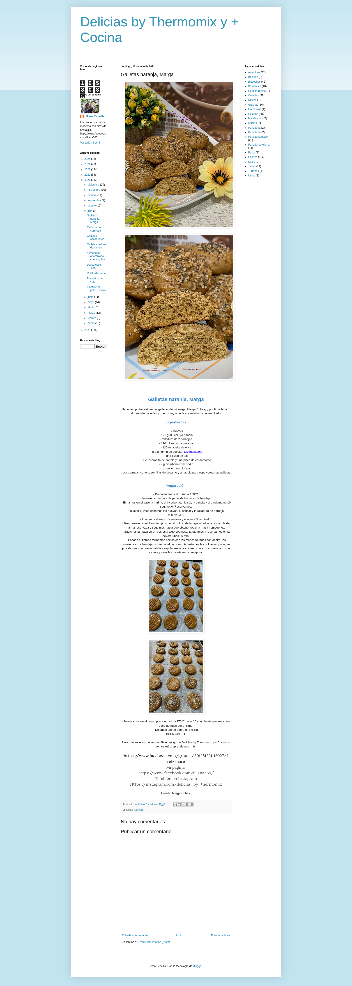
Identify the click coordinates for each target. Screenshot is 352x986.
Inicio (179, 935)
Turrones (253, 171)
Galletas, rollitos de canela (96, 246)
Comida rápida (257, 91)
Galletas (138, 809)
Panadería (254, 132)
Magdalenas (255, 118)
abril (90, 307)
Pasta (251, 152)
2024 (87, 164)
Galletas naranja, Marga (93, 219)
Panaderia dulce (258, 136)
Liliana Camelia (94, 116)
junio (90, 297)
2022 (87, 174)
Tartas (252, 166)
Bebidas (253, 77)
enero (91, 323)
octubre (92, 195)
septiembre (94, 200)
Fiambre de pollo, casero (96, 288)
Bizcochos (254, 81)
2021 (87, 179)
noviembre (94, 189)
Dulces (252, 100)
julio (90, 211)
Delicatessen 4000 (94, 266)
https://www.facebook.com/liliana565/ (176, 772)
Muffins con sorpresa (94, 229)
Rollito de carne (96, 273)
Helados (253, 114)
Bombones (254, 86)
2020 (87, 330)
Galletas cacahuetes (95, 237)
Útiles (251, 175)
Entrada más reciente (135, 935)
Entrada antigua (220, 935)
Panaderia (254, 127)
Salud (251, 161)
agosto (91, 205)
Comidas (253, 95)
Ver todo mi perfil (90, 142)
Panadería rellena (259, 144)
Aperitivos (254, 72)
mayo (91, 302)
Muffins (252, 123)
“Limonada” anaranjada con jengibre (96, 256)
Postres (253, 157)
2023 (87, 169)
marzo (91, 312)
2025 (87, 158)
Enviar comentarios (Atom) (154, 942)
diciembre (93, 184)
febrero (92, 318)
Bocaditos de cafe (94, 280)
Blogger (197, 966)
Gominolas (254, 109)
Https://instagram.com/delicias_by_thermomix (176, 784)
